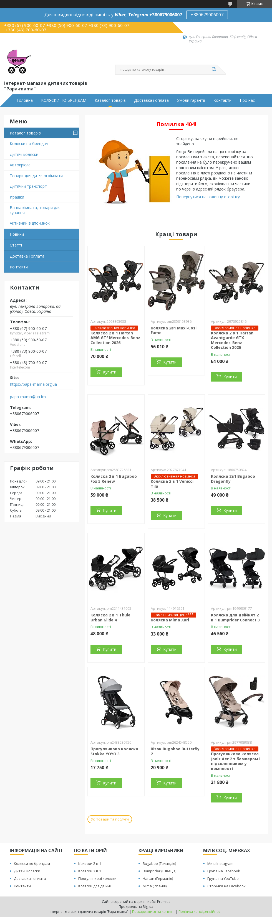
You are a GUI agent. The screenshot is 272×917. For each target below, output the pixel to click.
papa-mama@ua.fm (28, 396)
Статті (16, 245)
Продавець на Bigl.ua (136, 906)
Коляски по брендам (29, 143)
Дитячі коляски (24, 154)
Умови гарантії (191, 100)
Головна (25, 100)
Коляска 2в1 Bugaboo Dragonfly (233, 479)
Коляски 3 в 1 (89, 870)
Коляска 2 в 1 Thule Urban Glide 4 (110, 617)
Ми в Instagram (220, 863)
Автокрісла (20, 164)
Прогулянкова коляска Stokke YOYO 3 (114, 751)
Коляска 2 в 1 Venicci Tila (172, 484)
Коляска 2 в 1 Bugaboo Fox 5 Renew (113, 479)
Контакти (222, 100)
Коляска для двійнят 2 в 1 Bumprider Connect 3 (235, 617)
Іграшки (17, 197)
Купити (109, 372)
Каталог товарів (110, 100)
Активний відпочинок (30, 223)
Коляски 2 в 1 (89, 863)
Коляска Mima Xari (170, 620)
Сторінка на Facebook (226, 885)
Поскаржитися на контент (153, 911)
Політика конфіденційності (200, 911)
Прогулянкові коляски (97, 878)
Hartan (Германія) (158, 878)
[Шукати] (213, 70)
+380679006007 (207, 15)
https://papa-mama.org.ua (33, 384)
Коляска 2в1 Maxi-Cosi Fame (174, 330)
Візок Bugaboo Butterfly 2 (175, 751)
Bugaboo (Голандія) (159, 863)
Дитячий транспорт (28, 186)
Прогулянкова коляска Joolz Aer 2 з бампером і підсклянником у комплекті (235, 761)
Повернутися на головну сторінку (208, 196)
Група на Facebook (223, 870)
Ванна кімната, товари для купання (35, 210)
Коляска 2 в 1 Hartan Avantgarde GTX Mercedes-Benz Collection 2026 (232, 340)
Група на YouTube (223, 878)
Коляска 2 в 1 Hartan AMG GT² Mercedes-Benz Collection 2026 (115, 337)
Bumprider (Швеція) (159, 870)
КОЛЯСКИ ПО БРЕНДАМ (63, 100)
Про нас (247, 100)
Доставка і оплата (151, 100)
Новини (17, 234)
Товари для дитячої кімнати (36, 175)
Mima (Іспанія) (155, 885)
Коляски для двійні (94, 885)
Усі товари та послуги (110, 819)
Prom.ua (163, 901)
